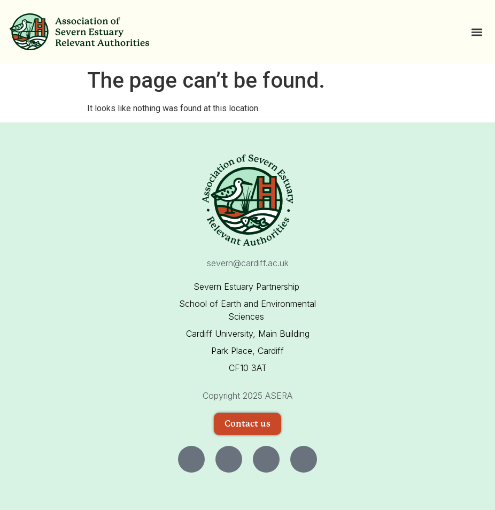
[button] (476, 32)
